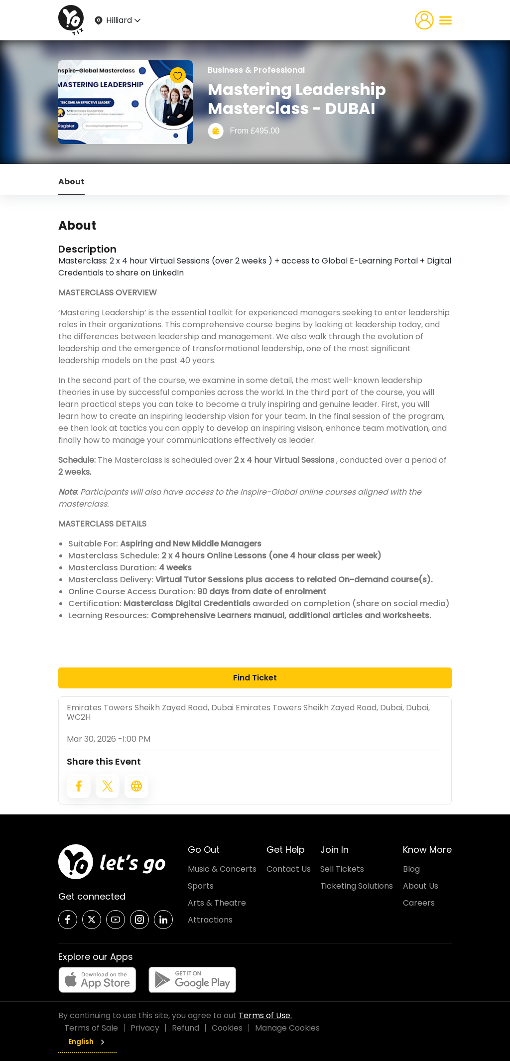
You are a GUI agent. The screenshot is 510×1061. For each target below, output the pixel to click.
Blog (411, 869)
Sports (201, 886)
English (87, 1042)
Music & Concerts (222, 869)
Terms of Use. (265, 1015)
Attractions (210, 920)
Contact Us (288, 869)
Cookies (227, 1028)
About (71, 181)
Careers (419, 903)
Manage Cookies (287, 1028)
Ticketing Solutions (356, 886)
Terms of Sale (91, 1028)
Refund (185, 1028)
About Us (420, 886)
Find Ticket (255, 677)
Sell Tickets (342, 869)
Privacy (144, 1028)
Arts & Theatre (217, 903)
